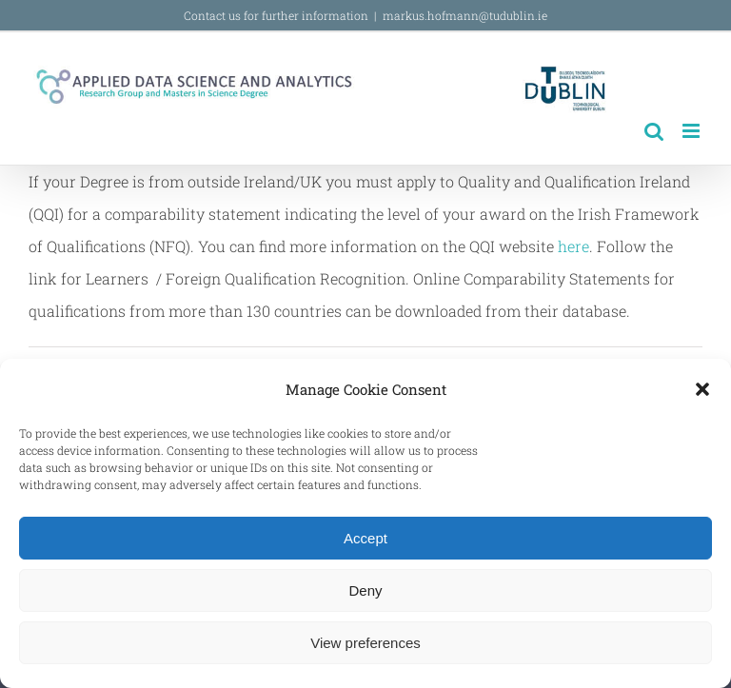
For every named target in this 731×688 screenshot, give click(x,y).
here (573, 246)
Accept (365, 538)
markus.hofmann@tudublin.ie (465, 15)
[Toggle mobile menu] (692, 131)
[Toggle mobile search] (653, 131)
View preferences (365, 643)
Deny (365, 590)
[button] (702, 389)
